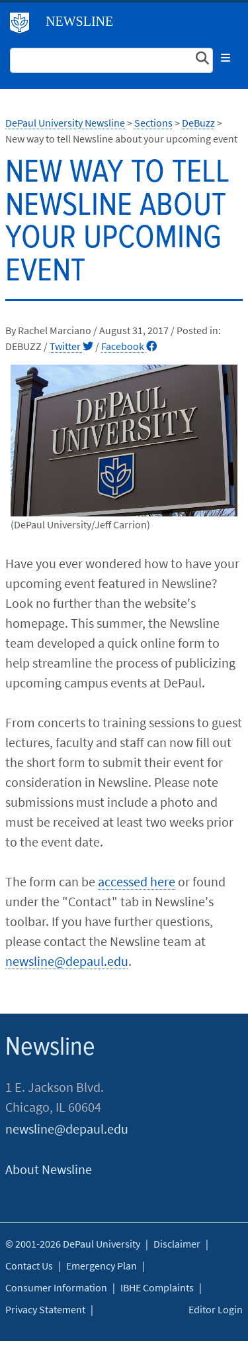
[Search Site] (111, 60)
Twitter (71, 346)
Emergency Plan (101, 1265)
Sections (153, 122)
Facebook (129, 346)
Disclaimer (176, 1243)
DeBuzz (198, 122)
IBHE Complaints (157, 1287)
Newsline (79, 21)
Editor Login (215, 1309)
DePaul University (24, 26)
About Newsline (48, 1169)
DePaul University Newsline (65, 122)
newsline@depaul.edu (66, 961)
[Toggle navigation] (225, 58)
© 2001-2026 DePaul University (72, 1243)
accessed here (136, 881)
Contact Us (29, 1265)
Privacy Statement (45, 1309)
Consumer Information (56, 1287)
